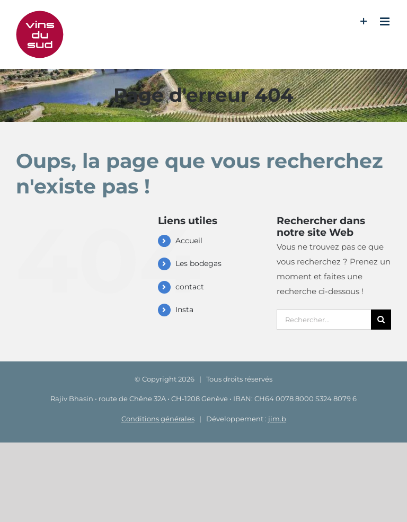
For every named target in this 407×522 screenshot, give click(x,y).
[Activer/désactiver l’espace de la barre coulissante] (363, 21)
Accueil (188, 240)
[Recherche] (381, 319)
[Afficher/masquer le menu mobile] (385, 21)
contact (189, 286)
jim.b (277, 418)
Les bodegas (198, 263)
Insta (184, 309)
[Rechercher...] (324, 319)
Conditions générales (157, 418)
